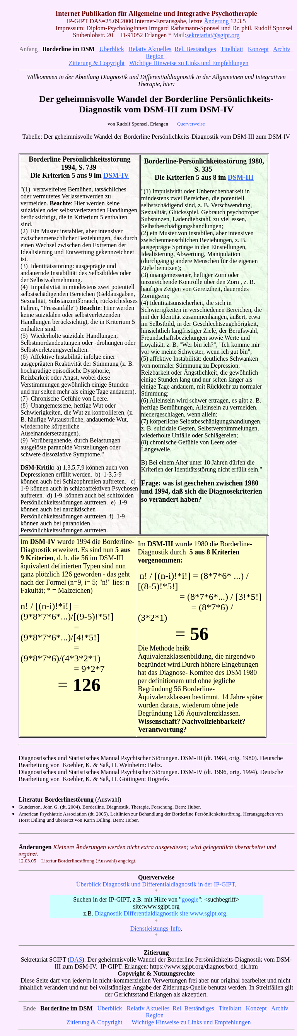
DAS (76, 959)
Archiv (281, 49)
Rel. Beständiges (195, 49)
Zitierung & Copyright (97, 63)
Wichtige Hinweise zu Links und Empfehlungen (188, 63)
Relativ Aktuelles (150, 49)
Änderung (216, 21)
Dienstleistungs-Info (155, 928)
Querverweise (191, 124)
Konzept (258, 49)
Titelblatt (232, 49)
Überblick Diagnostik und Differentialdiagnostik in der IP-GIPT (155, 884)
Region (155, 56)
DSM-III (241, 177)
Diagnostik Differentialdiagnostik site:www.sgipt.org (160, 913)
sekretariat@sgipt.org (213, 35)
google (190, 899)
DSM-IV (116, 175)
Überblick (111, 49)
